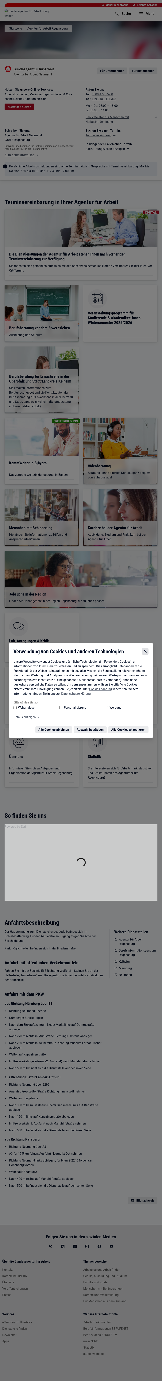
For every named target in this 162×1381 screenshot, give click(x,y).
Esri (23, 826)
